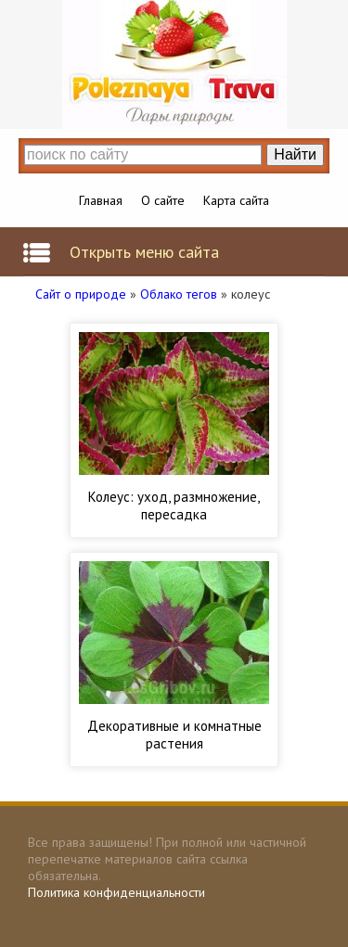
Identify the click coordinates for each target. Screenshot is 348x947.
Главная (100, 200)
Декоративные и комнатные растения (174, 734)
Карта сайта (236, 200)
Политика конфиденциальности (116, 892)
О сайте (163, 200)
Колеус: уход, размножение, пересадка (174, 505)
